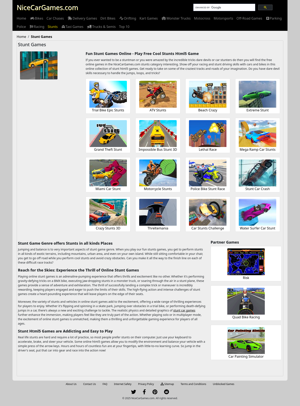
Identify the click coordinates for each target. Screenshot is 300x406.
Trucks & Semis (101, 26)
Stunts (53, 26)
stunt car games (184, 310)
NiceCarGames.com (47, 7)
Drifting (127, 18)
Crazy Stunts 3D (108, 228)
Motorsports (223, 18)
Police (21, 26)
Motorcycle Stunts (158, 189)
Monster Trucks (176, 18)
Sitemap (167, 384)
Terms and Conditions (193, 384)
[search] (223, 7)
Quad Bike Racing (246, 317)
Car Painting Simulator (246, 356)
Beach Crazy (207, 110)
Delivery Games (82, 18)
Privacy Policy (146, 384)
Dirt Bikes (107, 18)
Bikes (36, 18)
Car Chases (55, 18)
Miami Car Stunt (108, 189)
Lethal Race (208, 149)
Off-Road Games (249, 18)
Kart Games (148, 18)
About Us (71, 384)
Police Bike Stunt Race (208, 189)
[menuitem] (21, 18)
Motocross (202, 18)
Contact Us (89, 384)
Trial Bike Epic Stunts (108, 110)
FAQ (104, 384)
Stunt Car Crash (257, 189)
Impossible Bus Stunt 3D (158, 149)
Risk (246, 277)
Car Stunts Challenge (207, 228)
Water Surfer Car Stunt (257, 228)
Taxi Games (72, 26)
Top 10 (124, 26)
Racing (36, 26)
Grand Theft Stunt (108, 149)
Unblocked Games (223, 384)
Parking (274, 18)
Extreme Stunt (257, 110)
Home (21, 18)
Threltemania (158, 228)
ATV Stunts (158, 110)
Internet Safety (122, 384)
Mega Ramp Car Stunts (257, 149)
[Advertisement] (51, 146)
